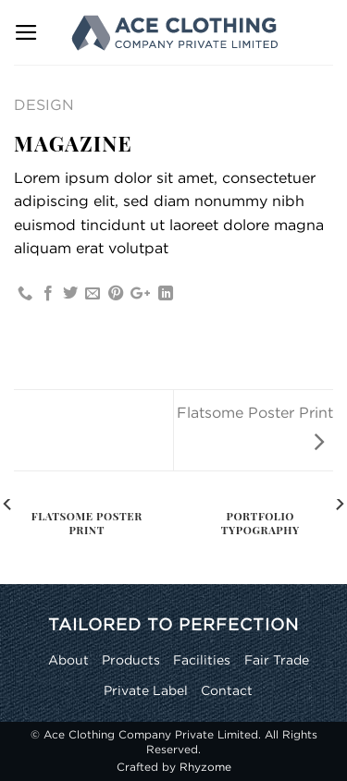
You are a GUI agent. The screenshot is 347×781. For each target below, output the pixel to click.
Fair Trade (276, 659)
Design (44, 104)
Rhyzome (205, 767)
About (68, 659)
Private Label (146, 690)
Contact (227, 690)
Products (131, 659)
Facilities (201, 659)
